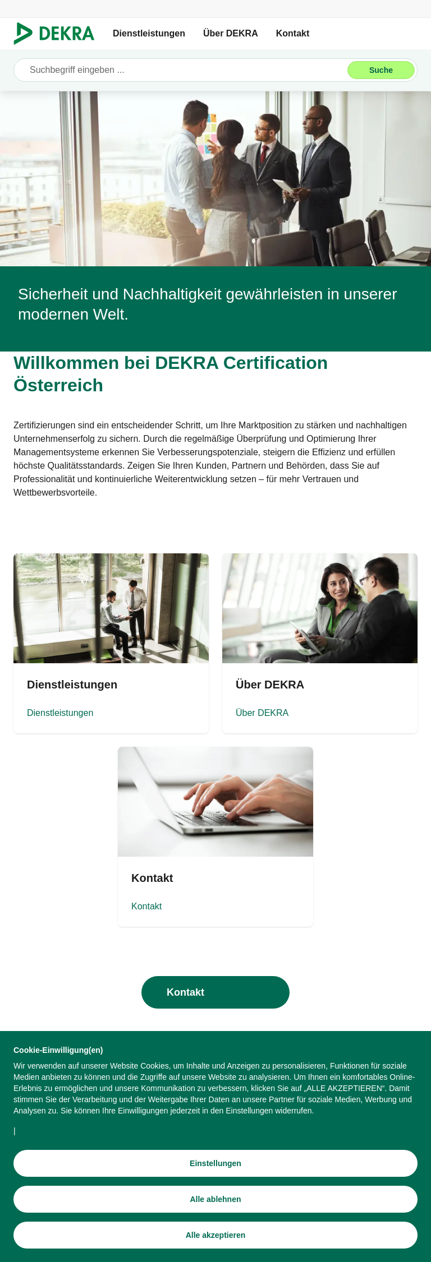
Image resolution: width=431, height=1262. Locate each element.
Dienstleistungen (149, 33)
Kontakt (293, 33)
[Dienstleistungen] (111, 643)
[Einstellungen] (215, 1163)
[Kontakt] (215, 837)
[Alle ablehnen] (215, 1199)
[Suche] (381, 70)
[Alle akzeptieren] (215, 1235)
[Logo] (58, 33)
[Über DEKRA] (320, 643)
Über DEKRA (230, 33)
